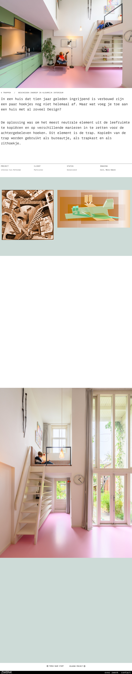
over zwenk (111, 672)
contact (126, 672)
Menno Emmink (111, 170)
